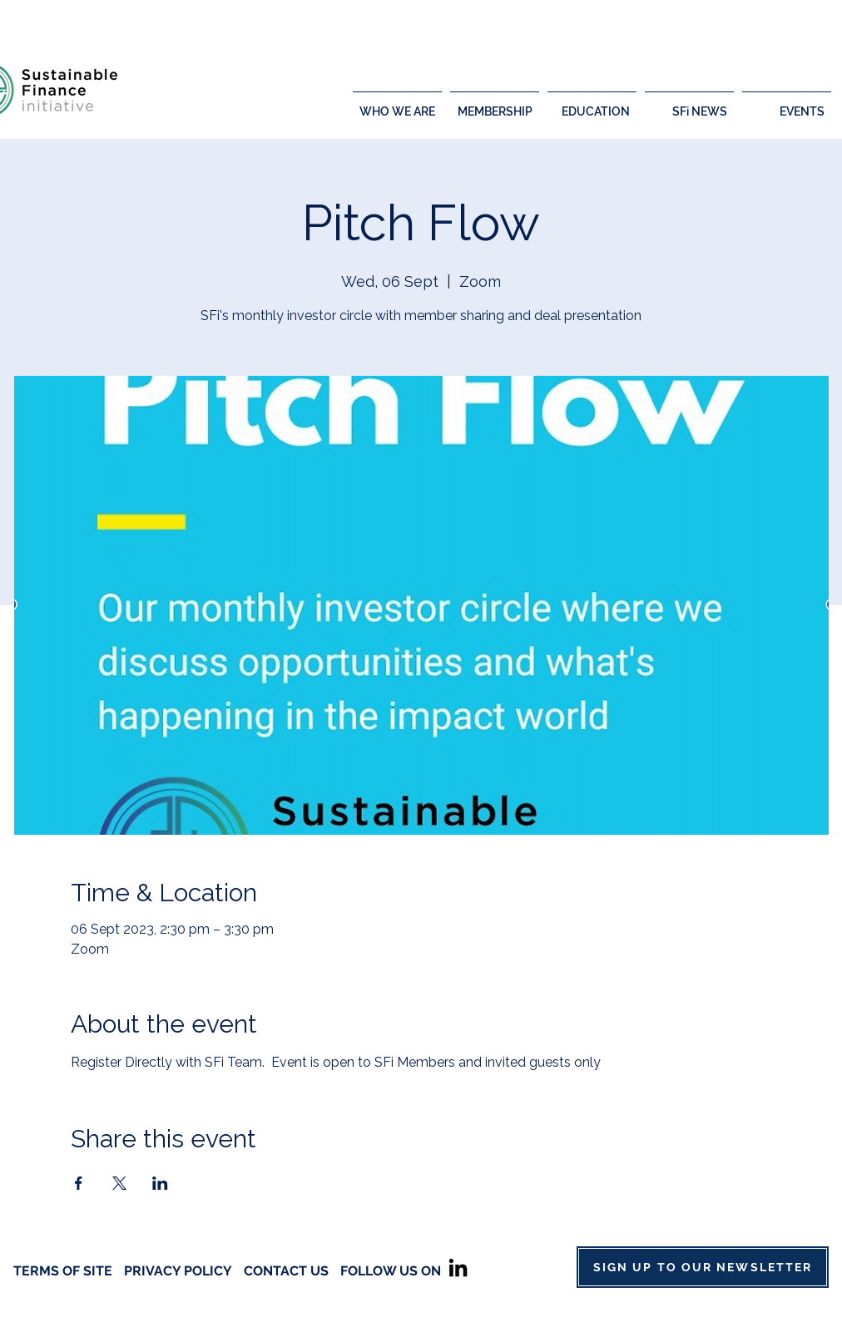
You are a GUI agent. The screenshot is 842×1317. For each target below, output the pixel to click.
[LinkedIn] (458, 1267)
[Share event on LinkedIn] (160, 1183)
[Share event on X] (119, 1183)
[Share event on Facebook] (79, 1183)
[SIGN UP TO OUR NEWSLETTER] (703, 1267)
